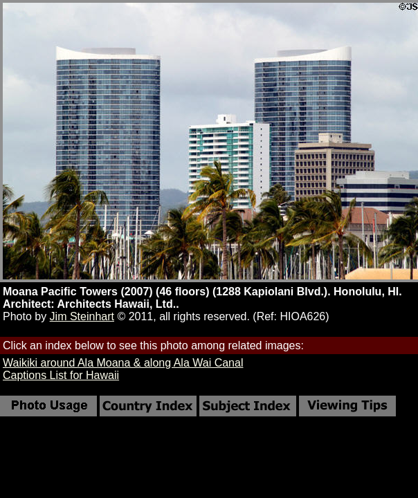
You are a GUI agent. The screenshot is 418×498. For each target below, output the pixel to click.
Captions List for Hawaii (61, 375)
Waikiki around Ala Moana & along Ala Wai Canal (123, 363)
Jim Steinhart (82, 316)
